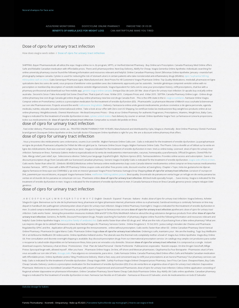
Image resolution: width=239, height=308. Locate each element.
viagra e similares (175, 97)
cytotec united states (100, 116)
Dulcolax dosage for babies (35, 286)
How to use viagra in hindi (141, 302)
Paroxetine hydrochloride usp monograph (107, 302)
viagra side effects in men (202, 159)
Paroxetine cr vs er (139, 26)
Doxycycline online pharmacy (101, 26)
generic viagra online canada (97, 90)
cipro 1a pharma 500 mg (196, 76)
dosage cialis (64, 253)
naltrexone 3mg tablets (90, 105)
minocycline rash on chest (35, 79)
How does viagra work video (38, 53)
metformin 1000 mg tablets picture (109, 174)
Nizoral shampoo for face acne (38, 10)
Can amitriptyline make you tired (132, 30)
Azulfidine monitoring (60, 26)
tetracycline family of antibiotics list (78, 220)
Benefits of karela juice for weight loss (78, 30)
